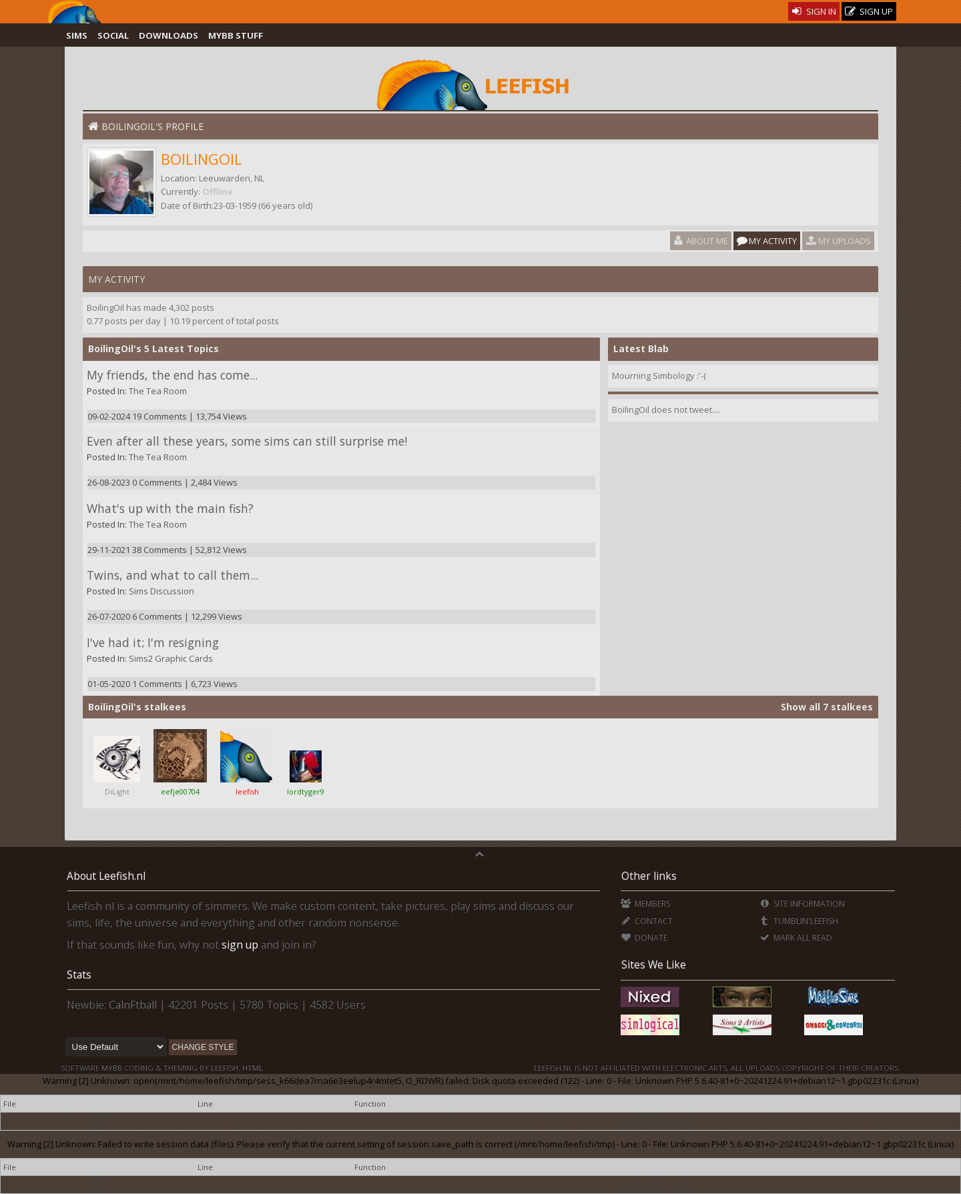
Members (645, 903)
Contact (646, 921)
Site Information (801, 903)
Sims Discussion (161, 591)
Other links (649, 875)
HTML (251, 1068)
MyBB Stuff (235, 35)
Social (113, 35)
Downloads (168, 35)
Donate (644, 937)
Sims (76, 35)
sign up (240, 944)
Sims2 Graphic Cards (171, 658)
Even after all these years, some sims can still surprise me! (247, 441)
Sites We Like (653, 964)
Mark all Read (795, 937)
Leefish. (225, 1068)
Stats (79, 974)
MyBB (111, 1068)
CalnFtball (133, 1004)
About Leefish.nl (106, 875)
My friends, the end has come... (172, 375)
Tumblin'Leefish (798, 921)
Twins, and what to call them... (172, 575)
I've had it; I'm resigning (153, 642)
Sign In (813, 11)
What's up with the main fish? (170, 508)
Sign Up (869, 11)
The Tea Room (158, 391)
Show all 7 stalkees (827, 706)
